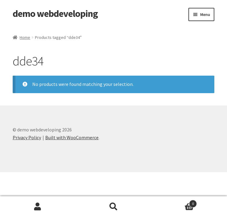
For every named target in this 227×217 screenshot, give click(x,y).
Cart (174, 202)
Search (113, 207)
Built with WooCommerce (72, 137)
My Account (38, 207)
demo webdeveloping (55, 14)
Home (25, 37)
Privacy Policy (27, 137)
